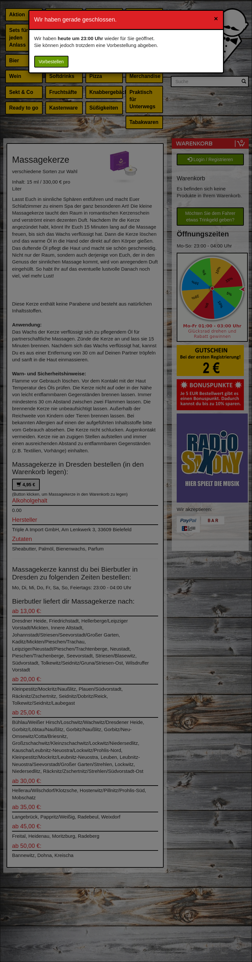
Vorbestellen (51, 61)
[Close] (216, 18)
